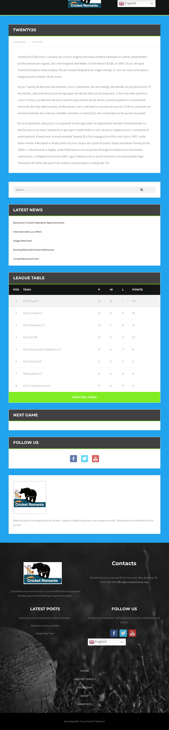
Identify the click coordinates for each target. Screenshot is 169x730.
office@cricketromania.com (133, 582)
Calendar (84, 687)
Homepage (19, 41)
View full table (84, 397)
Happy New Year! (22, 240)
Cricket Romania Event (26, 258)
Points (137, 289)
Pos (16, 289)
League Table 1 (84, 679)
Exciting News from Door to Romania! (33, 249)
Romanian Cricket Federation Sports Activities (38, 222)
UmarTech (84, 704)
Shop (85, 695)
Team (27, 289)
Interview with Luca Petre (27, 231)
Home (84, 670)
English (98, 642)
